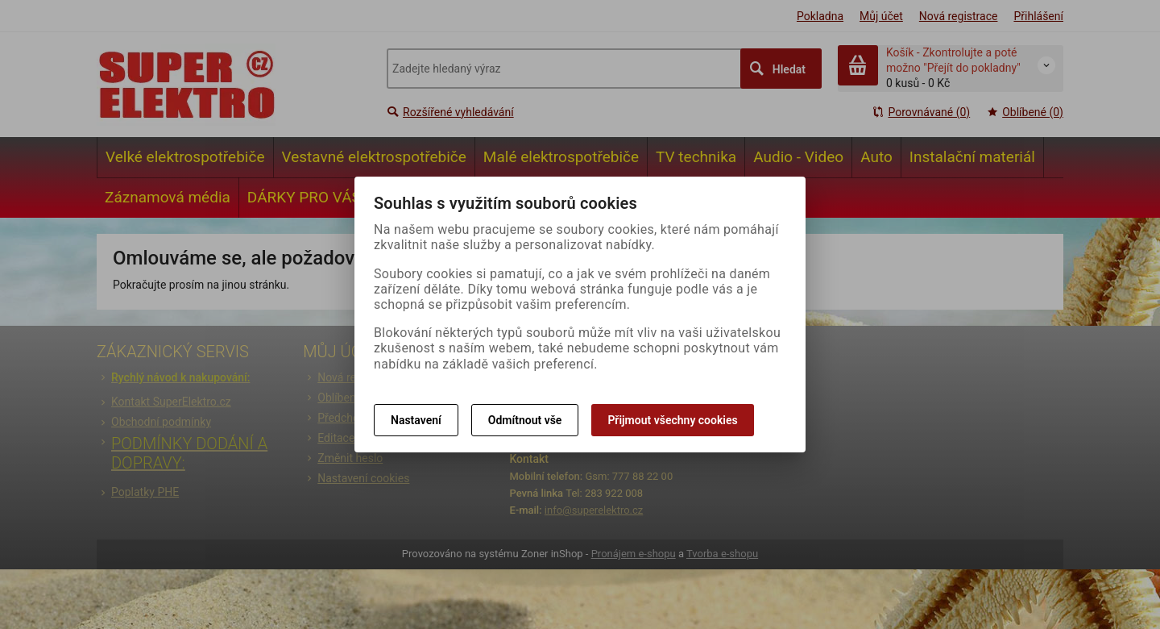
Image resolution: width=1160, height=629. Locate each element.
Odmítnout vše (525, 420)
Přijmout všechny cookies (672, 420)
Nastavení (416, 420)
